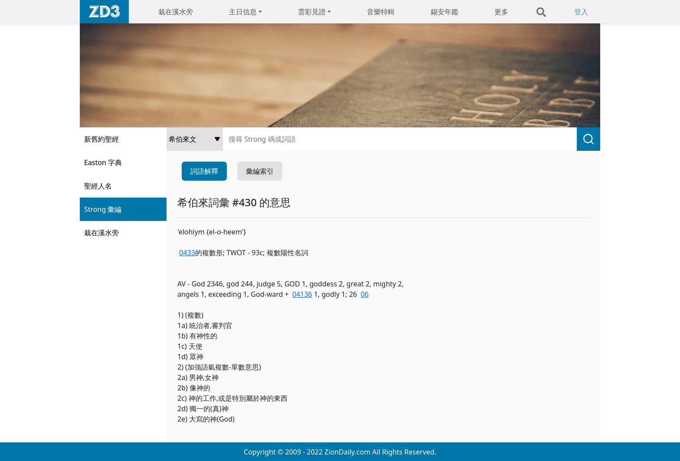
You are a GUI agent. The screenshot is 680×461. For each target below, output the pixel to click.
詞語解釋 (204, 171)
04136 (302, 294)
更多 (501, 11)
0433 (187, 252)
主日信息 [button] (243, 11)
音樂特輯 (381, 11)
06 (365, 294)
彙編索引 (260, 171)
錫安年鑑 (444, 11)
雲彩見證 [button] (312, 11)
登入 (581, 11)
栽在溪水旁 (175, 11)
